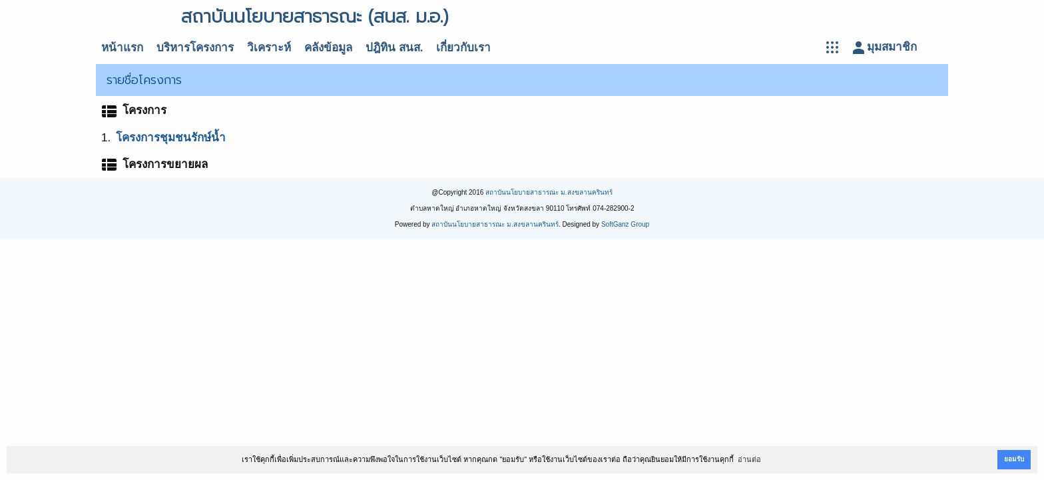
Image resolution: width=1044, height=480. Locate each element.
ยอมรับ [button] (1014, 459)
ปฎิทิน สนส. (394, 47)
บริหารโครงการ (195, 47)
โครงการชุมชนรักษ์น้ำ (171, 137)
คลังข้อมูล (328, 47)
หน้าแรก (122, 47)
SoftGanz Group (625, 224)
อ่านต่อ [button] (749, 459)
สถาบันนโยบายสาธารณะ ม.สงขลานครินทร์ (549, 192)
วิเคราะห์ (269, 47)
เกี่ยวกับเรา (463, 47)
